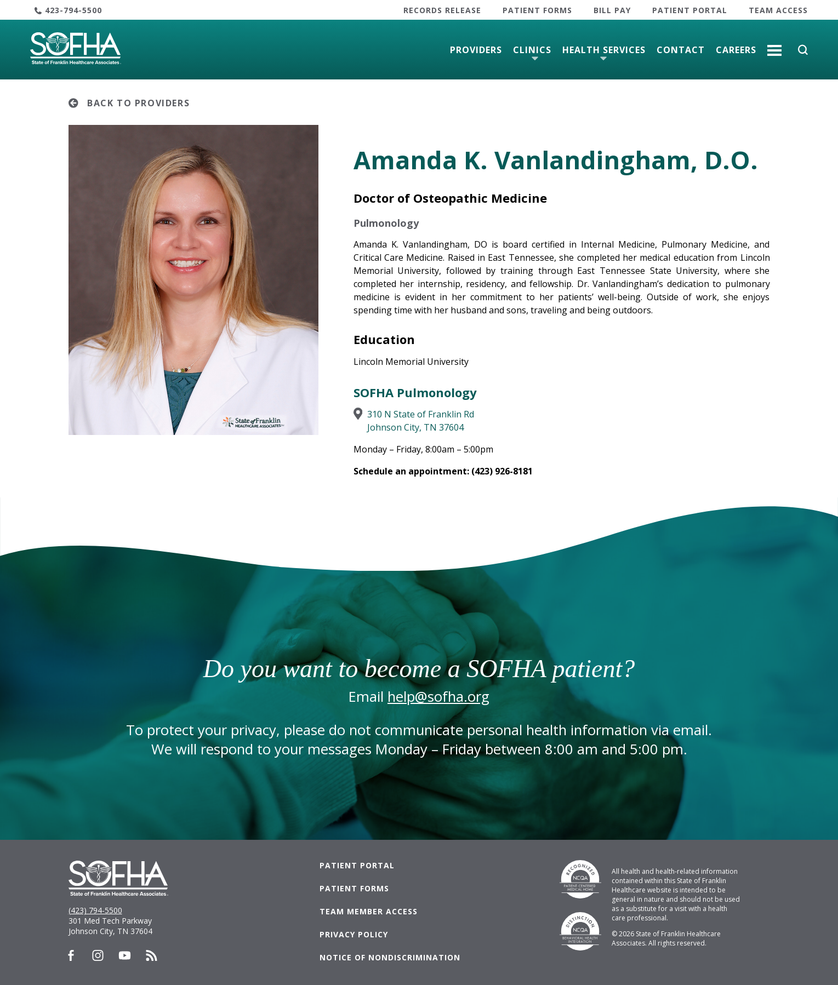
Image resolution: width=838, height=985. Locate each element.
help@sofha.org (438, 696)
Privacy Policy (354, 934)
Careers (736, 50)
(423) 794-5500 (95, 910)
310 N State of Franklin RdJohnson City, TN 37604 (420, 420)
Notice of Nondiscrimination (390, 957)
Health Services (604, 50)
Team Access (778, 10)
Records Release (442, 10)
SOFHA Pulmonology (415, 392)
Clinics (532, 50)
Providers (476, 50)
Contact (681, 50)
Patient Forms (537, 10)
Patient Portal (689, 10)
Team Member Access (369, 911)
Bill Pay (612, 10)
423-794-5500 (73, 10)
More (774, 46)
